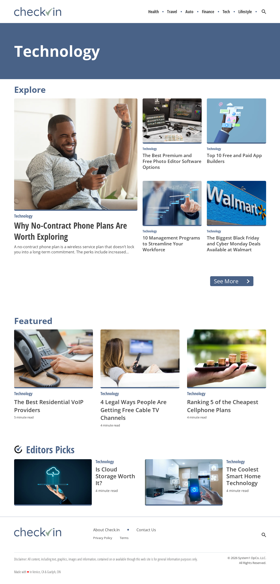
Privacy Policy (102, 538)
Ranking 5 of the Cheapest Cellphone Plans (222, 406)
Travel (172, 11)
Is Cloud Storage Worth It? (115, 476)
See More (226, 281)
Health (153, 11)
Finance (208, 11)
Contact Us (146, 530)
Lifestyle (245, 11)
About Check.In (106, 530)
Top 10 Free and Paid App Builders (234, 158)
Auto (189, 11)
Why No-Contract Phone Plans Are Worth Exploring (70, 231)
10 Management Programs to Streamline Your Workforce (171, 244)
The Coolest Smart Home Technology (243, 476)
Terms (124, 538)
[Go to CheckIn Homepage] (37, 11)
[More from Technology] (76, 216)
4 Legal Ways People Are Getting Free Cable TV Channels (133, 410)
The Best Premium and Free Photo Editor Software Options (172, 161)
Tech (226, 11)
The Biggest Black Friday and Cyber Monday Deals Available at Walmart (233, 244)
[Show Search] (264, 11)
